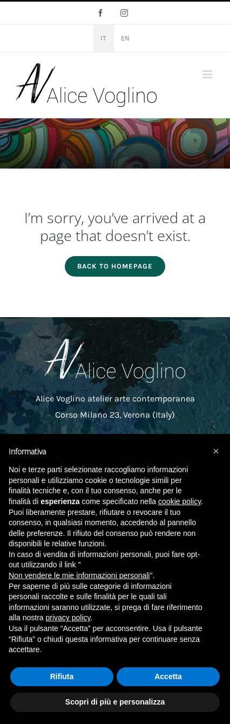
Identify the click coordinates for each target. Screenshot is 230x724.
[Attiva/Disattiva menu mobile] (208, 74)
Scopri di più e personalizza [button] (115, 702)
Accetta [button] (168, 676)
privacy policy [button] (67, 617)
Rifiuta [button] (62, 676)
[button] (216, 451)
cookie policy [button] (179, 501)
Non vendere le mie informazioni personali (79, 575)
